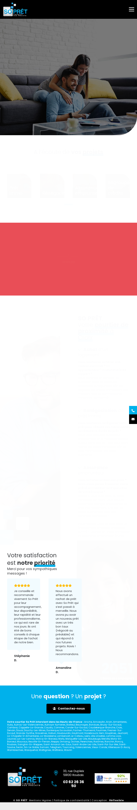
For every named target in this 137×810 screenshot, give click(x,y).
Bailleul (70, 724)
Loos (118, 736)
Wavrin (68, 750)
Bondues (94, 724)
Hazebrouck (91, 733)
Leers (87, 736)
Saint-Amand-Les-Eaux (57, 744)
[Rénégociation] (52, 184)
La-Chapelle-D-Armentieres (23, 736)
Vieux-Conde (99, 747)
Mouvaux (22, 741)
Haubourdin (64, 733)
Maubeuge (94, 738)
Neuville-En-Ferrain (39, 741)
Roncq (119, 741)
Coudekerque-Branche (101, 727)
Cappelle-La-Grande (31, 727)
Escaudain (66, 730)
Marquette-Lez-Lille (76, 738)
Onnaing (65, 741)
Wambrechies (15, 750)
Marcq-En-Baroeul (46, 738)
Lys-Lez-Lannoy (26, 738)
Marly (61, 738)
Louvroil (11, 738)
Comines (59, 727)
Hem (101, 733)
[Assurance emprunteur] (85, 184)
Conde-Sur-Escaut (76, 727)
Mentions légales (40, 800)
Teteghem (56, 747)
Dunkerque (52, 730)
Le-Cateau (77, 736)
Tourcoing (68, 747)
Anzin (109, 721)
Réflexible (116, 800)
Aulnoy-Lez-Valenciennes (28, 724)
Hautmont (77, 733)
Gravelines (41, 733)
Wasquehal (31, 750)
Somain (44, 747)
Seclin (19, 747)
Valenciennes (83, 747)
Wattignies (45, 750)
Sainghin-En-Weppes (30, 744)
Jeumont (122, 733)
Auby (10, 724)
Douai (19, 730)
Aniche (88, 721)
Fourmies (101, 730)
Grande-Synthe (25, 733)
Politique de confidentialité (71, 800)
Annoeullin (99, 721)
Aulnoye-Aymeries (54, 724)
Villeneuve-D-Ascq (119, 747)
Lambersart (63, 736)
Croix (119, 727)
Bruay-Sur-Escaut (110, 724)
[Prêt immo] (19, 184)
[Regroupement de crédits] (118, 184)
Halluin (52, 733)
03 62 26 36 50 (74, 267)
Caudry (48, 727)
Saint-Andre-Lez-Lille (84, 744)
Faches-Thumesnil (84, 730)
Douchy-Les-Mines (35, 730)
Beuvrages (82, 724)
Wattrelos (57, 750)
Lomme (110, 736)
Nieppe (55, 741)
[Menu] (131, 9)
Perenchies (86, 741)
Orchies (75, 741)
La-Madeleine (48, 736)
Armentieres (120, 721)
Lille (93, 736)
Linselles (100, 736)
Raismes (99, 741)
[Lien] (15, 9)
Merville (105, 738)
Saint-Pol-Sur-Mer (107, 744)
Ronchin (109, 741)
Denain (11, 730)
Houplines (110, 733)
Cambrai (12, 727)
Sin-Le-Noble (31, 747)
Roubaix (12, 744)
